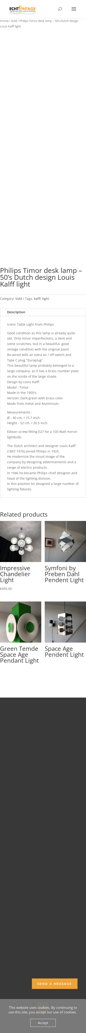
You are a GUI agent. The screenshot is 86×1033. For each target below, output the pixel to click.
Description (16, 312)
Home (4, 21)
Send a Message (54, 984)
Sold (14, 21)
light (45, 298)
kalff (37, 298)
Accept (43, 1022)
